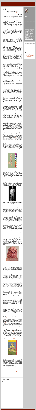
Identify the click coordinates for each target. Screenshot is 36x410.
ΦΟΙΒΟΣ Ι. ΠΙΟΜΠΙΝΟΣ (10, 4)
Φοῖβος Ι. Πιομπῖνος (28, 13)
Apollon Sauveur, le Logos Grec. (29, 30)
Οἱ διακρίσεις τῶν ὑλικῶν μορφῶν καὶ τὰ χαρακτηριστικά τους (10, 9)
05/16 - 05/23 (28, 54)
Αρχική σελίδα (27, 17)
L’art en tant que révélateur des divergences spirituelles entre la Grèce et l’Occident (29, 36)
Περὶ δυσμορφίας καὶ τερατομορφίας (29, 29)
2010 (26, 53)
